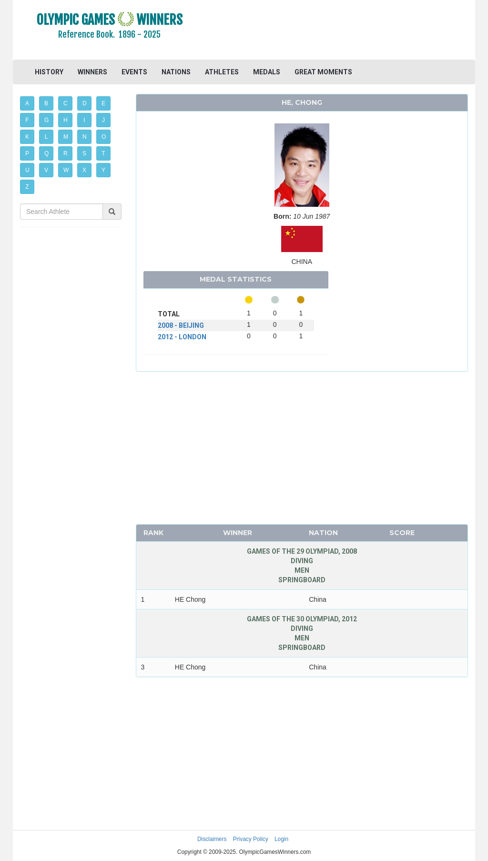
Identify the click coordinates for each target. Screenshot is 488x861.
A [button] (27, 103)
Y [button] (103, 170)
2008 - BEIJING (181, 325)
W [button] (66, 170)
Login (281, 839)
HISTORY (49, 72)
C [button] (65, 103)
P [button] (27, 153)
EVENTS (134, 72)
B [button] (46, 103)
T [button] (103, 153)
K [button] (27, 136)
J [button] (103, 120)
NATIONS (176, 72)
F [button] (27, 120)
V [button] (46, 170)
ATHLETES (222, 72)
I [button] (84, 120)
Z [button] (27, 186)
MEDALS (266, 72)
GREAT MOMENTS (323, 72)
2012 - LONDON (182, 337)
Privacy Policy (250, 839)
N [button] (84, 136)
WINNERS (92, 72)
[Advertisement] (340, 31)
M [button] (65, 136)
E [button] (103, 103)
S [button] (84, 153)
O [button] (104, 136)
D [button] (84, 103)
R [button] (65, 153)
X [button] (84, 170)
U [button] (27, 170)
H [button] (65, 120)
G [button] (46, 120)
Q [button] (46, 153)
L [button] (46, 136)
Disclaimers (211, 839)
